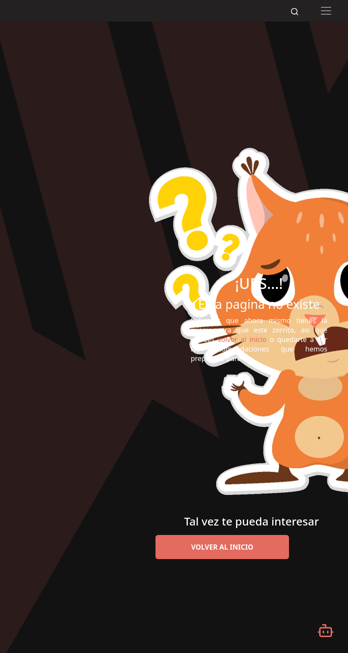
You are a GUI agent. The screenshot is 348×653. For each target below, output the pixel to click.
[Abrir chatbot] (325, 630)
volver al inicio (222, 547)
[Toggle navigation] (326, 11)
